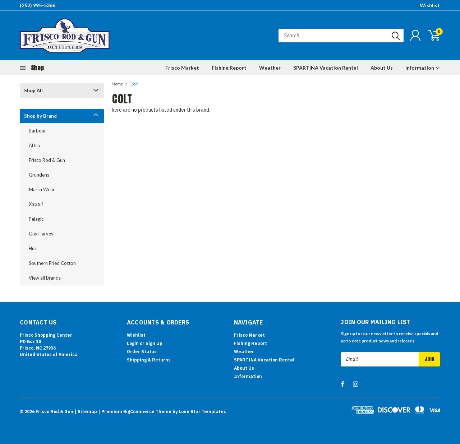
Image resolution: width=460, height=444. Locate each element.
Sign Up (154, 343)
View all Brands (45, 278)
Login (133, 343)
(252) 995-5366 (37, 5)
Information (422, 68)
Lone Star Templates (202, 411)
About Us (382, 68)
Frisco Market (182, 68)
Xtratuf (36, 204)
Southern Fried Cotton (52, 263)
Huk (33, 248)
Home (117, 84)
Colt (134, 84)
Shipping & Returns (149, 360)
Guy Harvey (41, 234)
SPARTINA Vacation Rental (325, 68)
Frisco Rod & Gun (47, 160)
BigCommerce (139, 411)
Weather (270, 68)
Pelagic (36, 219)
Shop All (33, 90)
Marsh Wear (42, 189)
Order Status (142, 351)
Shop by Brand (40, 116)
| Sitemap (85, 411)
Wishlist (430, 5)
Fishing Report (229, 68)
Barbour (37, 131)
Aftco (34, 145)
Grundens (39, 175)
